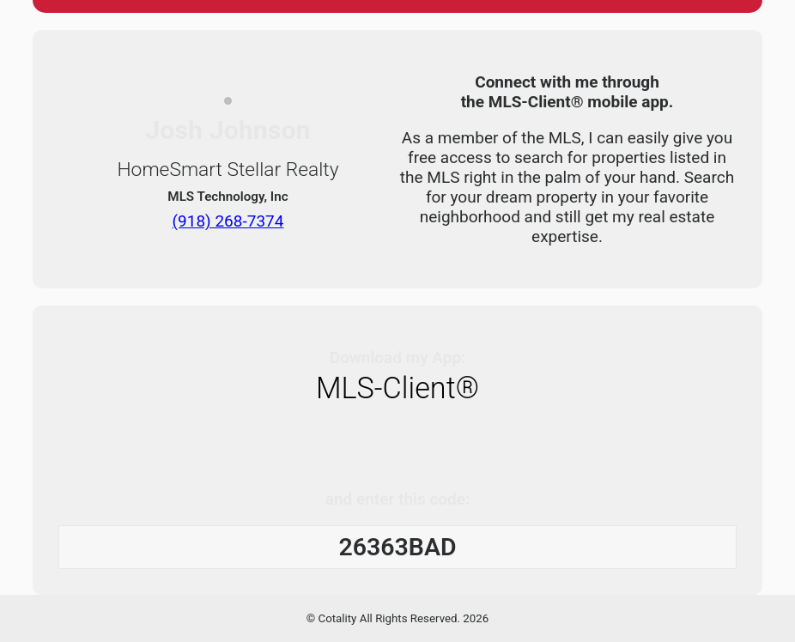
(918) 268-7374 (228, 220)
